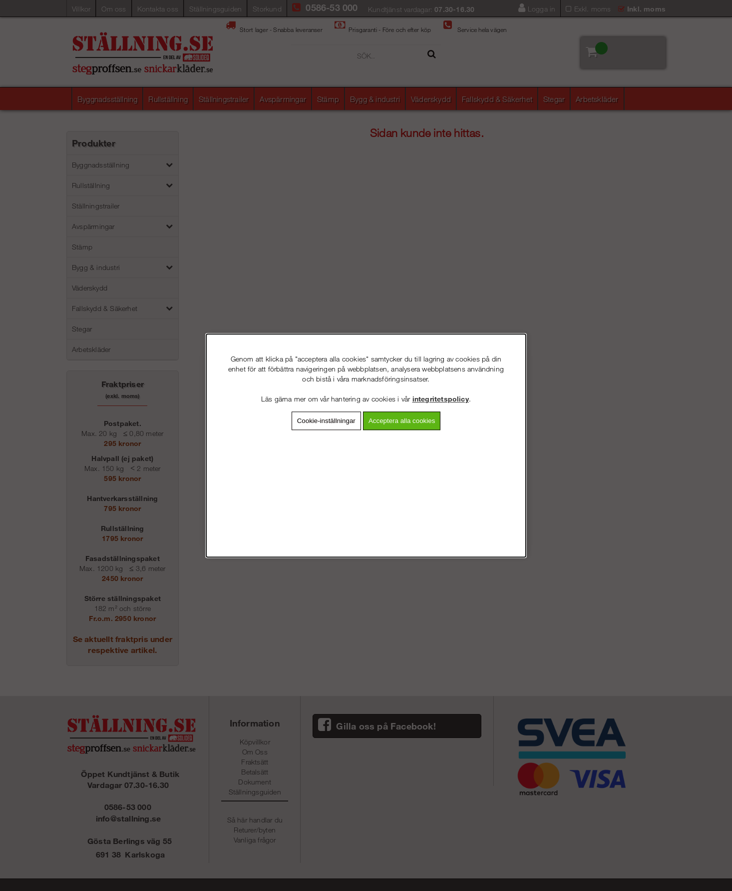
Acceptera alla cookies (401, 420)
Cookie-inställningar (326, 420)
